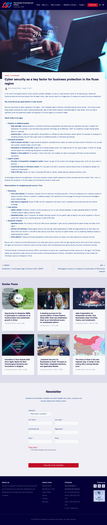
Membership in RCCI (48, 489)
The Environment (14, 75)
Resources (45, 502)
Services (44, 495)
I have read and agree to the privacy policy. (43, 450)
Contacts (45, 499)
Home (38, 5)
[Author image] (6, 88)
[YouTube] (99, 486)
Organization (59, 429)
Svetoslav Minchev (16, 88)
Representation (47, 486)
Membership (92, 5)
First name (32, 420)
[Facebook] (95, 486)
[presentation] (18, 298)
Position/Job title (33, 429)
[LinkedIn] (103, 486)
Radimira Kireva (11, 323)
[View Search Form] (100, 5)
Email (30, 438)
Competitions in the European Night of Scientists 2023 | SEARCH (27, 267)
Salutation (32, 410)
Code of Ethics (46, 492)
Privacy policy (32, 447)
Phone (57, 438)
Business (7, 75)
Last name (58, 420)
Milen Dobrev (46, 325)
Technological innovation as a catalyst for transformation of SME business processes (80, 268)
